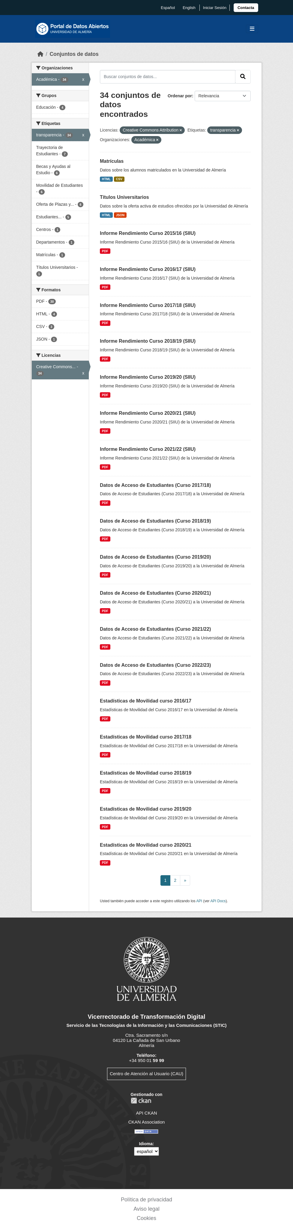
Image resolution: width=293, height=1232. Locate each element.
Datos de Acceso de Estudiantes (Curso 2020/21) (155, 593)
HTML (106, 179)
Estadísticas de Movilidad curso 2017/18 (145, 736)
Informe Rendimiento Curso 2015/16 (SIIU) (148, 233)
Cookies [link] (146, 1218)
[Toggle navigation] (252, 29)
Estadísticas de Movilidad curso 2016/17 (145, 700)
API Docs (218, 901)
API (199, 901)
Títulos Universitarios (124, 197)
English (189, 7)
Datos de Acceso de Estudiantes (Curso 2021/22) (155, 629)
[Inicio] (40, 54)
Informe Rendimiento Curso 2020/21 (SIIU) (148, 413)
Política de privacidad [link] (146, 1200)
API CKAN (146, 1112)
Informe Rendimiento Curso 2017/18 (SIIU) (148, 305)
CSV (119, 179)
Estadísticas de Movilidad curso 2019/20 (145, 809)
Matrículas (112, 161)
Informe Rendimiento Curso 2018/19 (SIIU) (148, 341)
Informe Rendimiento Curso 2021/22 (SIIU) (148, 449)
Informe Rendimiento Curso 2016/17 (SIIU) (148, 269)
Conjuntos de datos (73, 54)
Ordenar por (180, 95)
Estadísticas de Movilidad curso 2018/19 (145, 772)
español (168, 7)
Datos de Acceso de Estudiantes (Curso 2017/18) (155, 485)
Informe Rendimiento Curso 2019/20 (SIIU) (148, 377)
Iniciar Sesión (214, 7)
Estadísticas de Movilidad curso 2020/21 (145, 845)
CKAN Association (146, 1121)
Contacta (246, 7)
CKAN (141, 1100)
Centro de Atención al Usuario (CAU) (146, 1073)
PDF (105, 251)
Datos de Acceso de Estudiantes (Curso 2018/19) (155, 520)
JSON (120, 215)
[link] (246, 7)
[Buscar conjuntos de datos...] (167, 76)
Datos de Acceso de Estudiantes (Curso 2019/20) (155, 557)
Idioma (146, 1143)
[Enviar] (243, 76)
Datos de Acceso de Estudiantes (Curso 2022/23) (155, 665)
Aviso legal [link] (146, 1209)
